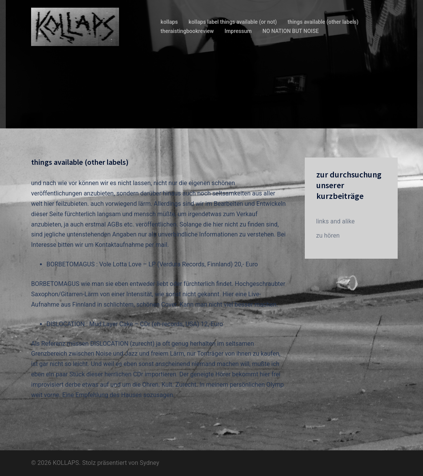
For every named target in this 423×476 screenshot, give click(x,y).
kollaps (169, 22)
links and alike (335, 221)
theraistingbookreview (187, 31)
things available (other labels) (323, 22)
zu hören (328, 235)
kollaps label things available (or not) (232, 22)
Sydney (149, 462)
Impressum (238, 31)
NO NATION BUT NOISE (291, 31)
